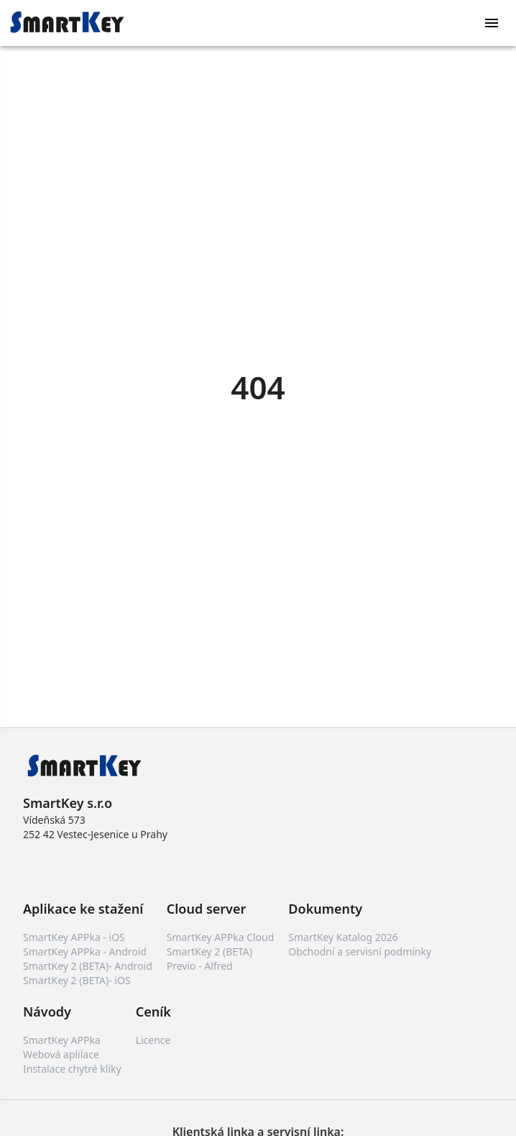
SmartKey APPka (62, 1040)
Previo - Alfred (200, 966)
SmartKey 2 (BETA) (209, 951)
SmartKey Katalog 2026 (342, 937)
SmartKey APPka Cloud (221, 937)
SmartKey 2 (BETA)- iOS (77, 980)
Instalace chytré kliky (72, 1069)
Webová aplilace (61, 1054)
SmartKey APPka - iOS (74, 937)
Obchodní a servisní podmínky (359, 951)
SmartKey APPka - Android (85, 951)
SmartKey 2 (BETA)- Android (87, 966)
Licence (153, 1040)
